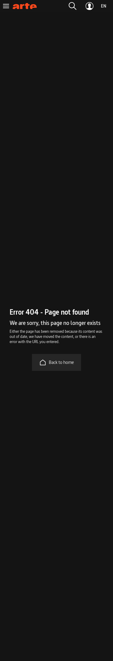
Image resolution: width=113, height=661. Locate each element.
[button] (72, 6)
